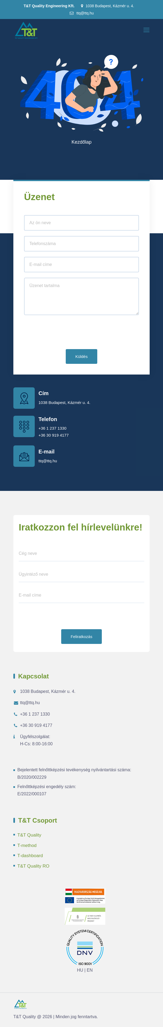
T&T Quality (29, 835)
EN (89, 970)
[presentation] (64, 333)
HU (80, 970)
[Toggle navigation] (147, 30)
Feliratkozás (81, 636)
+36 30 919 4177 (53, 435)
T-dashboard (30, 855)
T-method (27, 845)
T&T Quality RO (33, 866)
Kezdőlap (81, 142)
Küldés (81, 356)
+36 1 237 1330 (52, 428)
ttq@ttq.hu (81, 13)
